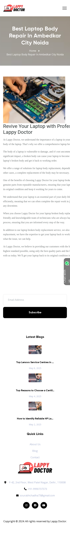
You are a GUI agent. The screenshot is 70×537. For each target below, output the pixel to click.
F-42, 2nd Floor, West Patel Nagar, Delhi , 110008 (37, 482)
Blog (35, 451)
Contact (35, 457)
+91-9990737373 (35, 489)
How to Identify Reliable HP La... (35, 419)
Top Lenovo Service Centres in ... (35, 362)
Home (32, 50)
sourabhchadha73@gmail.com (35, 495)
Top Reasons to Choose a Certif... (35, 390)
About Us (35, 444)
